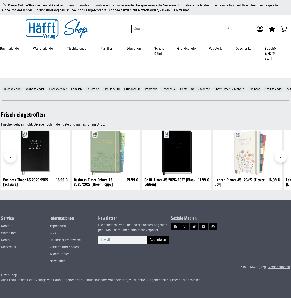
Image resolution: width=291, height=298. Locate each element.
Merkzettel (8, 247)
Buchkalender (10, 48)
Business (254, 89)
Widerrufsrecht (60, 254)
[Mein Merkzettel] (272, 28)
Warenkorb (9, 233)
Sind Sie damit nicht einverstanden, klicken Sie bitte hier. (148, 10)
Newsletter (57, 261)
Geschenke (243, 48)
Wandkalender (43, 48)
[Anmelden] (260, 28)
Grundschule (186, 48)
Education (133, 48)
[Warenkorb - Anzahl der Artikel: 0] (284, 28)
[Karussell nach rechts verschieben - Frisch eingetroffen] (281, 156)
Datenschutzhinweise (65, 240)
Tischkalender (77, 48)
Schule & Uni (159, 51)
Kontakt (6, 226)
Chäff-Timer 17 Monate (195, 89)
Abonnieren (158, 240)
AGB (52, 233)
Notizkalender (273, 89)
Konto (5, 240)
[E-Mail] (122, 240)
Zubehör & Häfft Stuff (271, 53)
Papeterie (215, 48)
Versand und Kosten (64, 247)
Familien (107, 48)
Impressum (57, 226)
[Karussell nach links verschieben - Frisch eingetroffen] (10, 156)
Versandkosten (279, 267)
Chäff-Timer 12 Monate (229, 89)
